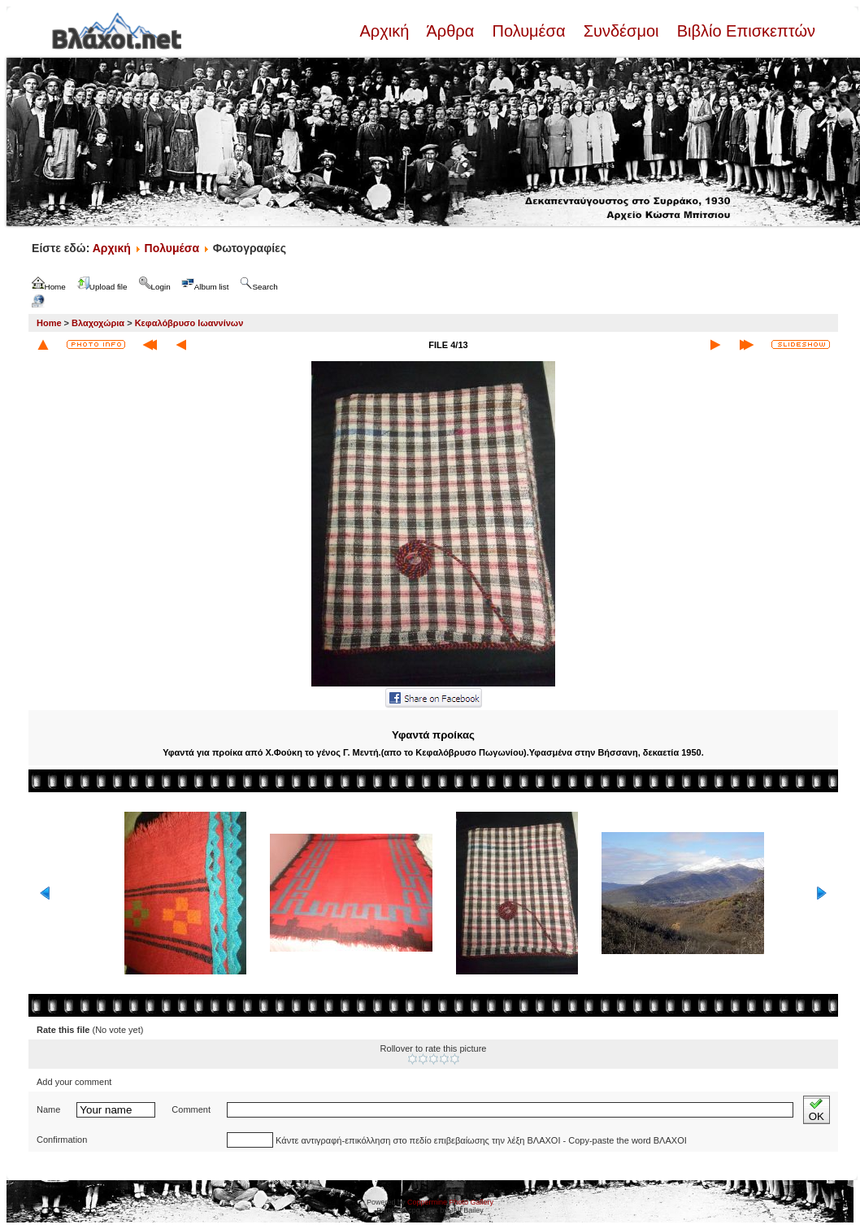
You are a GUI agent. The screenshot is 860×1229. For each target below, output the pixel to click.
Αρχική (386, 31)
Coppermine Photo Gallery (450, 1202)
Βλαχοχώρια (98, 323)
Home (49, 323)
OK (816, 1109)
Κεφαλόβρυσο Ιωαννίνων (189, 323)
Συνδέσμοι (621, 31)
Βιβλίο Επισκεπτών (743, 31)
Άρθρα (451, 31)
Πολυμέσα (529, 31)
